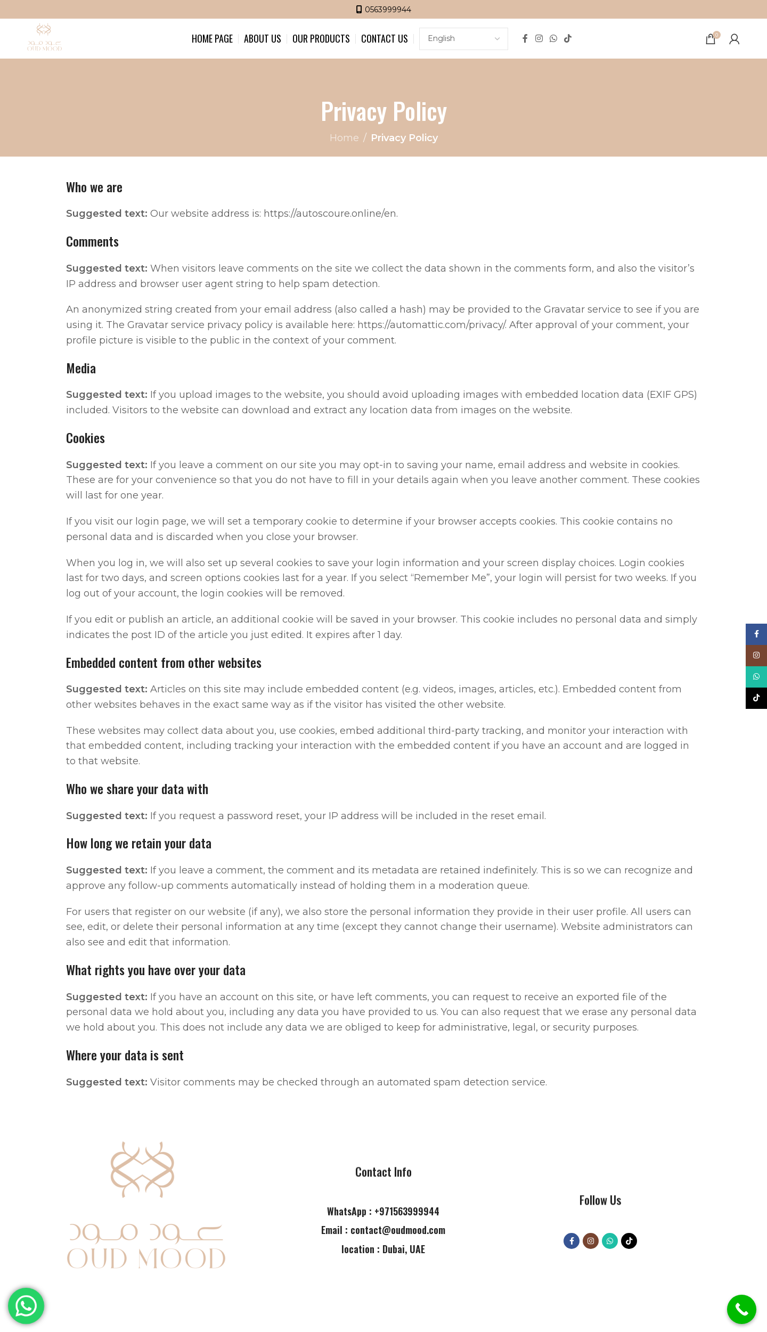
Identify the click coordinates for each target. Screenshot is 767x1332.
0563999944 (388, 9)
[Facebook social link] (525, 38)
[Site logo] (44, 38)
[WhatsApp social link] (553, 38)
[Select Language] (463, 39)
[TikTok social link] (568, 38)
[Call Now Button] (741, 1309)
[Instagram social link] (539, 38)
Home (344, 138)
